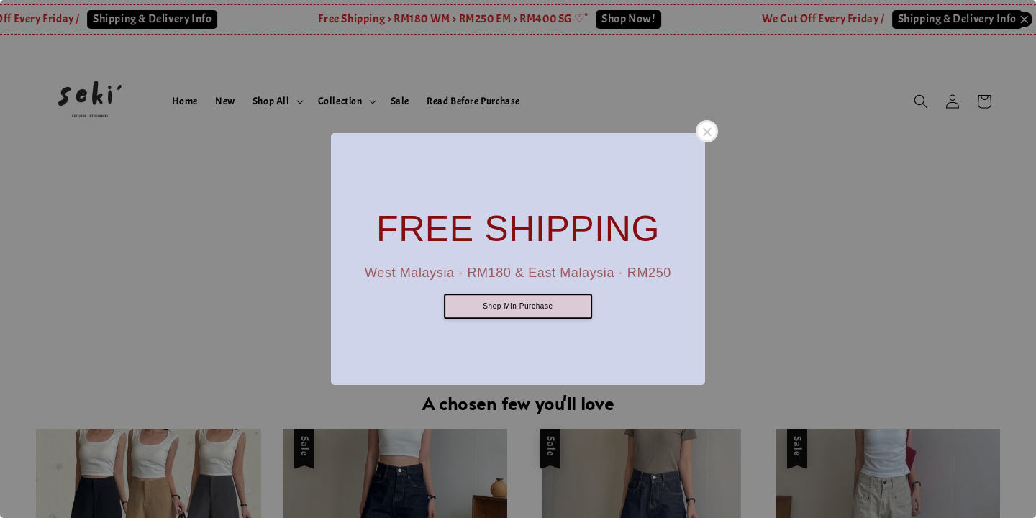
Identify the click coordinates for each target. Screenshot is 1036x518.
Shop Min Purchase (518, 307)
